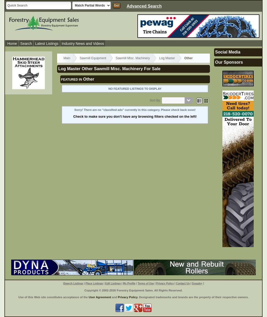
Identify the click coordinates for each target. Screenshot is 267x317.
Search (26, 43)
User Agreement (100, 297)
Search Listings (73, 283)
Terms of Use (146, 283)
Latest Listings (47, 43)
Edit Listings (113, 283)
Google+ (197, 283)
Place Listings (94, 283)
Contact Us (183, 283)
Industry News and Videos (83, 43)
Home (12, 43)
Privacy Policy (165, 283)
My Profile (129, 283)
